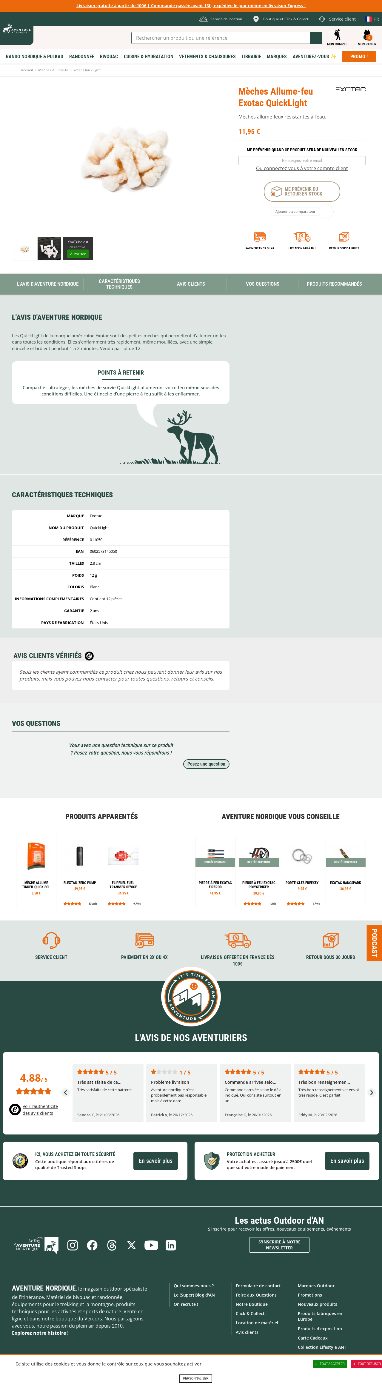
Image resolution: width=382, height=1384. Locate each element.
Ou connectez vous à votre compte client (302, 168)
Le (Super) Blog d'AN (194, 1295)
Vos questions (262, 284)
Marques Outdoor (316, 1285)
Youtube (151, 1245)
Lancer (316, 38)
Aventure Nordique (44, 1288)
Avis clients (247, 1332)
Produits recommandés (334, 284)
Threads (111, 1245)
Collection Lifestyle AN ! (322, 1347)
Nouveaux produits (317, 1304)
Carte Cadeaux (313, 1338)
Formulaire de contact (258, 1285)
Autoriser (78, 253)
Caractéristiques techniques (119, 284)
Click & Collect (250, 1313)
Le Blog (36, 1245)
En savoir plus (155, 1160)
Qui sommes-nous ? (194, 1285)
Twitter (131, 1245)
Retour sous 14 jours (344, 248)
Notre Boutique (252, 1304)
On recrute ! (186, 1304)
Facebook (92, 1245)
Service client (51, 957)
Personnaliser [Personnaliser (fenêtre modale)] (195, 1378)
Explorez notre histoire (39, 1333)
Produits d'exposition (320, 1328)
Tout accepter (330, 1364)
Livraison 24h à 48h (302, 248)
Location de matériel (257, 1323)
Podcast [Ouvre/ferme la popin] (374, 943)
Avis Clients (191, 284)
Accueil (27, 70)
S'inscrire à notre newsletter (279, 1245)
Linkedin (171, 1245)
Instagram (72, 1245)
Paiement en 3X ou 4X (260, 248)
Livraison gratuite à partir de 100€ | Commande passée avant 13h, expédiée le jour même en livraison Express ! (191, 5)
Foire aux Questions (256, 1295)
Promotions (310, 1295)
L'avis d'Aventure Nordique (47, 284)
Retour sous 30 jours (330, 957)
